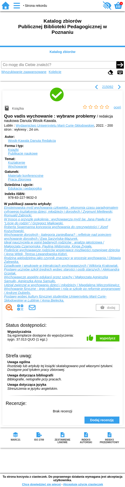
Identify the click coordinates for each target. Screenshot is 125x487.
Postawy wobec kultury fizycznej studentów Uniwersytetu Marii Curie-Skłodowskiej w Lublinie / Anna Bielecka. (55, 298)
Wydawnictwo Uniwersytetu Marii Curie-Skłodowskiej (55, 125)
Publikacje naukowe (22, 153)
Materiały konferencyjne (25, 175)
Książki (13, 150)
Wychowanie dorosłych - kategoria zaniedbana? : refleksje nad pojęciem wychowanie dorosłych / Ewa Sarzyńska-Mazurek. (57, 236)
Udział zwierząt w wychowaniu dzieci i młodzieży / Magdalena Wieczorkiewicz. (62, 285)
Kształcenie (16, 162)
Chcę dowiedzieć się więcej (41, 484)
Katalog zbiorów (62, 52)
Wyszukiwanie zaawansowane (23, 72)
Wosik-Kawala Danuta (32, 141)
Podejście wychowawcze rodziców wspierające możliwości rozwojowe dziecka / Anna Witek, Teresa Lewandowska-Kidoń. (62, 252)
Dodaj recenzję (102, 420)
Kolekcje (55, 72)
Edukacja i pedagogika (25, 188)
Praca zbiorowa (19, 179)
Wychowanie (17, 166)
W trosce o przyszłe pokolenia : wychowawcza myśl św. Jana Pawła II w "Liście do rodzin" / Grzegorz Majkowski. (57, 221)
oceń (117, 107)
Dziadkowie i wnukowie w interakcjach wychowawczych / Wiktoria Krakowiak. (61, 266)
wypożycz (107, 338)
